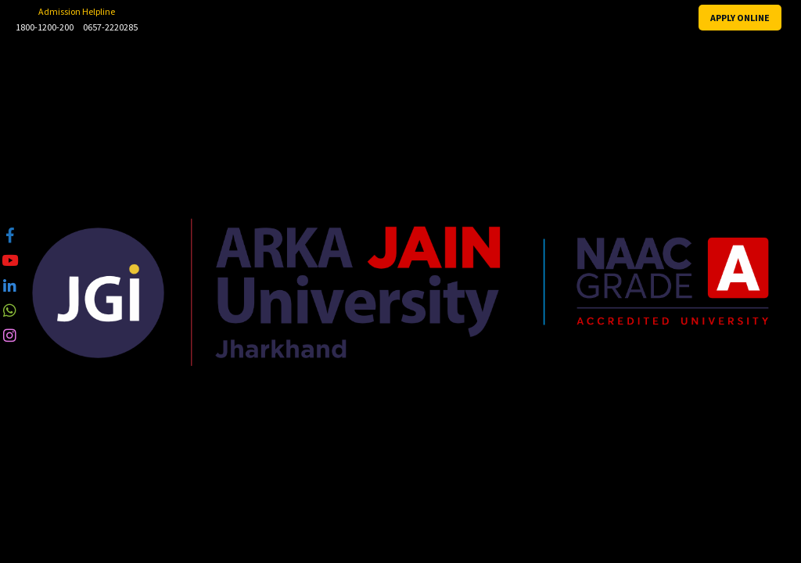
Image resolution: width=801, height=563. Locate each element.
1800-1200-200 (45, 27)
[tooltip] (10, 235)
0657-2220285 (110, 27)
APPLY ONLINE (740, 17)
